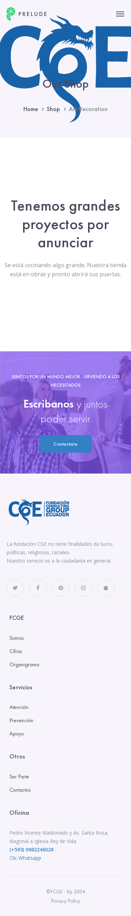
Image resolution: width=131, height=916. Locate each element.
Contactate (65, 444)
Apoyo (16, 733)
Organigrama (24, 664)
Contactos (20, 789)
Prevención (21, 720)
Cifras (15, 651)
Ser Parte (19, 776)
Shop (53, 109)
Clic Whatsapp (25, 858)
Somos (16, 638)
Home (30, 109)
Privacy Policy (65, 900)
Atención (19, 707)
